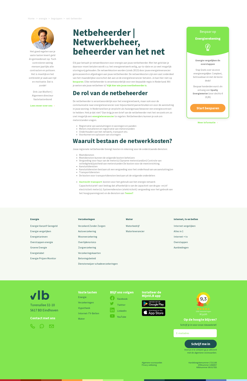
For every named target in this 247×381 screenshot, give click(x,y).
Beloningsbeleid (87, 258)
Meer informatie (206, 122)
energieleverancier (103, 116)
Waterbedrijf (133, 225)
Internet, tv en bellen (186, 219)
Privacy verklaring (149, 365)
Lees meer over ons (41, 105)
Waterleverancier (135, 231)
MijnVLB (191, 6)
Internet (95, 6)
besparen (78, 81)
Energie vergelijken (40, 231)
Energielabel (37, 253)
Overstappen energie (41, 242)
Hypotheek (84, 307)
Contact (173, 6)
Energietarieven (39, 236)
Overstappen (181, 242)
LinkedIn (118, 310)
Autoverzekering (87, 231)
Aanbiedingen (181, 247)
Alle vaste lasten (118, 6)
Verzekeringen (75, 6)
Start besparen (208, 108)
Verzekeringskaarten (89, 253)
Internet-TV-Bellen (88, 313)
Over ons (155, 6)
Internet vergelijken (184, 225)
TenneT (129, 193)
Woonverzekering (87, 236)
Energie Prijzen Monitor (43, 258)
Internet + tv (181, 236)
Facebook (118, 298)
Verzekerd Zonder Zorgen (91, 225)
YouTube (118, 316)
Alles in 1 (178, 231)
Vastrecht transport (90, 181)
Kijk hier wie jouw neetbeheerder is (127, 85)
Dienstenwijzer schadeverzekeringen (98, 263)
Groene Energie (38, 247)
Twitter (117, 304)
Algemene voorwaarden (152, 362)
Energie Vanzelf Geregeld (43, 225)
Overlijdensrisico (87, 242)
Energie (53, 6)
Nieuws (140, 6)
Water (129, 219)
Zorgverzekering (87, 247)
